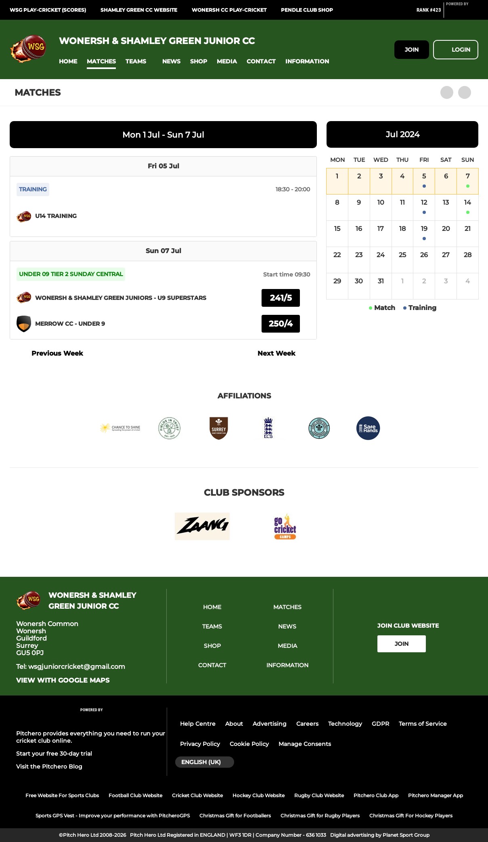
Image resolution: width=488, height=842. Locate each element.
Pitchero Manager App (435, 795)
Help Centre (198, 723)
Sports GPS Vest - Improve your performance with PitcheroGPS (113, 816)
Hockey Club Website (258, 795)
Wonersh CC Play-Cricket (229, 10)
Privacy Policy (200, 744)
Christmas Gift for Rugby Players (320, 816)
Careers (307, 723)
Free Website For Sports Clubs (62, 795)
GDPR (380, 723)
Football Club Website (135, 795)
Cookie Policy (249, 744)
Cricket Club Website (197, 795)
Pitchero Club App (376, 795)
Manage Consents (305, 744)
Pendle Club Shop (307, 10)
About (234, 723)
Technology (345, 723)
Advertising (270, 723)
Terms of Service (423, 723)
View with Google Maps (62, 680)
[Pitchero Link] (462, 13)
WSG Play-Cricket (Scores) (48, 10)
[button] (68, 61)
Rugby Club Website (319, 795)
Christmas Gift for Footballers (235, 816)
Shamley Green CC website (139, 10)
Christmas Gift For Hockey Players (410, 816)
